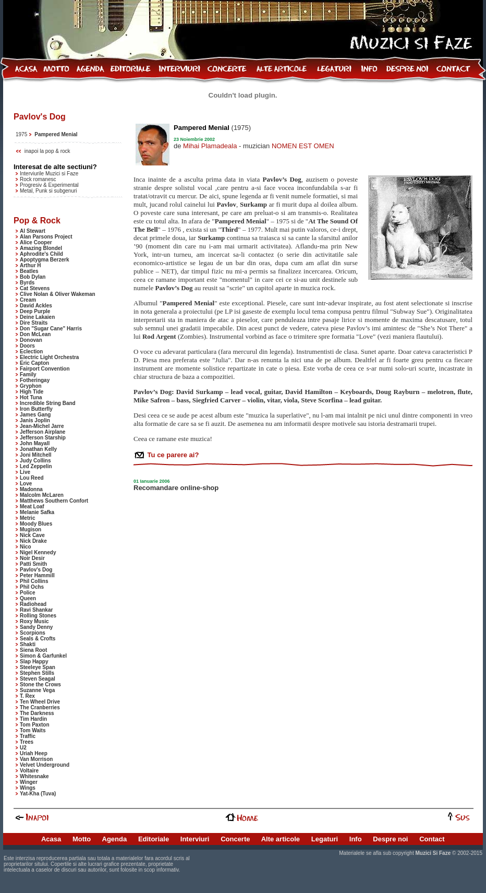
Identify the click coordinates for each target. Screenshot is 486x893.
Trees (26, 742)
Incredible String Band (48, 403)
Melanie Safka (37, 512)
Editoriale (153, 839)
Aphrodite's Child (41, 254)
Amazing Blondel (41, 248)
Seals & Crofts (37, 638)
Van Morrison (36, 759)
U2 (23, 748)
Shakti (27, 644)
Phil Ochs (32, 587)
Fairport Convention (45, 369)
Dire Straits (33, 323)
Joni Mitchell (36, 455)
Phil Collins (34, 581)
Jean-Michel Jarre (42, 426)
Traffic (27, 736)
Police (27, 593)
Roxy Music (34, 621)
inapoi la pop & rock (47, 151)
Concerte (235, 839)
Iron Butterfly (36, 409)
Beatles (29, 271)
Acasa (51, 839)
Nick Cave (32, 535)
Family (28, 374)
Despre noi (390, 839)
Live (25, 472)
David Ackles (36, 305)
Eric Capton (34, 363)
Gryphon (31, 386)
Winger (29, 782)
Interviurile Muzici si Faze (49, 173)
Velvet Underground (44, 765)
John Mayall (35, 443)
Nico (25, 547)
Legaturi (324, 839)
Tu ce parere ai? (172, 455)
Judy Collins (35, 460)
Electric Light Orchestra (49, 357)
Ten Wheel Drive (40, 702)
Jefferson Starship (43, 437)
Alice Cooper (36, 242)
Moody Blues (36, 524)
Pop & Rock (37, 220)
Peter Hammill (37, 575)
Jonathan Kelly (38, 449)
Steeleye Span (37, 667)
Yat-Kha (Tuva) (38, 793)
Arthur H (30, 265)
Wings (27, 788)
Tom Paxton (34, 725)
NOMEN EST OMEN (303, 146)
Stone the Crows (40, 684)
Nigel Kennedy (38, 552)
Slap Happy (34, 661)
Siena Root (33, 650)
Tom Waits (32, 730)
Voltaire (29, 770)
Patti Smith (33, 564)
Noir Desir (32, 558)
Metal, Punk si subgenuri (48, 191)
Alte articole (280, 839)
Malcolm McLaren (42, 495)
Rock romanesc (38, 179)
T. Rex (27, 696)
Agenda (114, 839)
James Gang (35, 415)
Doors (27, 346)
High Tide (31, 392)
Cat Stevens (35, 288)
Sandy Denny (36, 627)
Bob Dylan (32, 277)
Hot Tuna (31, 397)
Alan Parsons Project (46, 237)
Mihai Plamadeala (210, 146)
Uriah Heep (33, 753)
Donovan (31, 340)
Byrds (27, 282)
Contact (431, 839)
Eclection (31, 351)
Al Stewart (32, 231)
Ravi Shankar (36, 610)
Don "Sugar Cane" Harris (51, 328)
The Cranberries (40, 707)
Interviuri (195, 839)
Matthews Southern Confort (54, 501)
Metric (27, 518)
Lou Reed (32, 478)
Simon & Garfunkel (43, 656)
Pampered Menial (55, 134)
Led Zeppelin (36, 466)
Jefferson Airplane (42, 432)
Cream (28, 300)
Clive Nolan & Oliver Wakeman (57, 294)
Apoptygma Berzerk (44, 260)
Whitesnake (34, 776)
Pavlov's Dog (36, 570)
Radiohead (33, 604)
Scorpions (32, 633)
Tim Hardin (33, 719)
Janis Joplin (35, 420)
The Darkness (37, 713)
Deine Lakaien (37, 317)
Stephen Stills (37, 673)
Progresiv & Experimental (49, 185)
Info (355, 839)
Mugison (30, 529)
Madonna (31, 489)
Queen (28, 598)
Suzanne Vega (37, 690)
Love (26, 483)
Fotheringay (35, 380)
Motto (81, 839)
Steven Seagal (37, 679)
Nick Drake (33, 541)
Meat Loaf (32, 506)
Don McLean (35, 334)
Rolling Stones (38, 615)
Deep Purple (35, 311)
